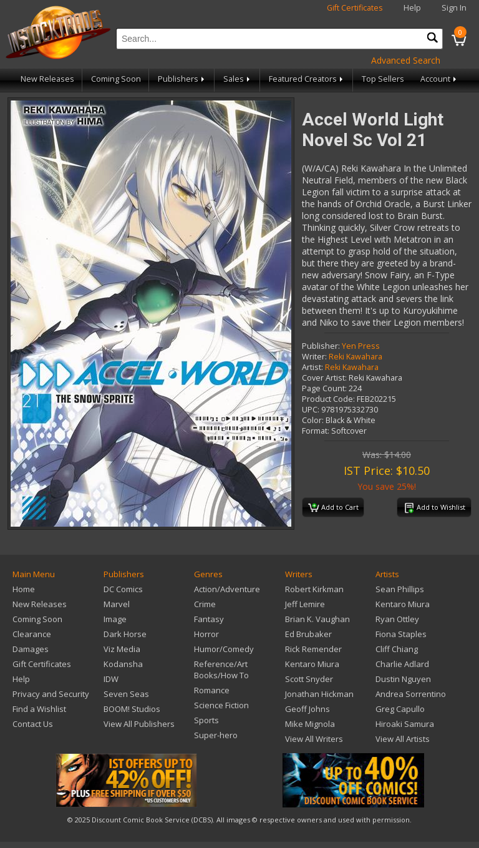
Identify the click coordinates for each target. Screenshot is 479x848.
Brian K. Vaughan (317, 619)
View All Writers (314, 738)
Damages (30, 649)
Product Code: (328, 399)
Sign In (454, 7)
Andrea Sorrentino (410, 693)
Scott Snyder (309, 679)
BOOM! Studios (132, 708)
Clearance (31, 634)
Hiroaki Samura (404, 723)
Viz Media (122, 649)
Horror (206, 634)
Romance (212, 690)
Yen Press (361, 346)
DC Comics (123, 589)
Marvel (117, 604)
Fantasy (209, 619)
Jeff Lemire (305, 604)
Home (23, 589)
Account (439, 79)
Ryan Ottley (397, 619)
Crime (205, 604)
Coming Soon (116, 79)
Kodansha (123, 664)
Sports (206, 720)
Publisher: (321, 346)
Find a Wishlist (39, 708)
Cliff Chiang (396, 649)
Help (412, 7)
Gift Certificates (355, 7)
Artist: (312, 367)
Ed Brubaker (308, 634)
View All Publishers (139, 723)
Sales (237, 79)
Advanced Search (405, 60)
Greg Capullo (400, 708)
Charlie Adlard (402, 664)
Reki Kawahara (355, 356)
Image (115, 619)
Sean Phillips (399, 589)
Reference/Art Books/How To (221, 669)
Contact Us (32, 723)
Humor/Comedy (224, 649)
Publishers (182, 79)
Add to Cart (333, 508)
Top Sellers (383, 79)
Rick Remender (313, 649)
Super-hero (216, 735)
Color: (313, 420)
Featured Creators (307, 79)
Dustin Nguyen (403, 679)
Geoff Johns (307, 708)
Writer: (314, 356)
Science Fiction (221, 705)
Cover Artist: (324, 378)
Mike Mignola (310, 723)
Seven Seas (126, 693)
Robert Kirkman (314, 589)
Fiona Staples (401, 634)
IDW (111, 679)
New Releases (47, 79)
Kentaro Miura (312, 664)
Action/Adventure (227, 589)
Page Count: (324, 388)
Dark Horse (125, 634)
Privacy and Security (50, 693)
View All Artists (402, 738)
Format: (315, 431)
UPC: (310, 409)
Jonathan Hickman (319, 693)
